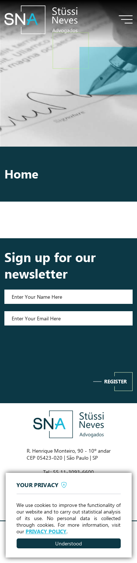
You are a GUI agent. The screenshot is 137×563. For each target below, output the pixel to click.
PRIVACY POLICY (46, 531)
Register (115, 381)
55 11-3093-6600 (73, 471)
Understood (68, 543)
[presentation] (68, 347)
